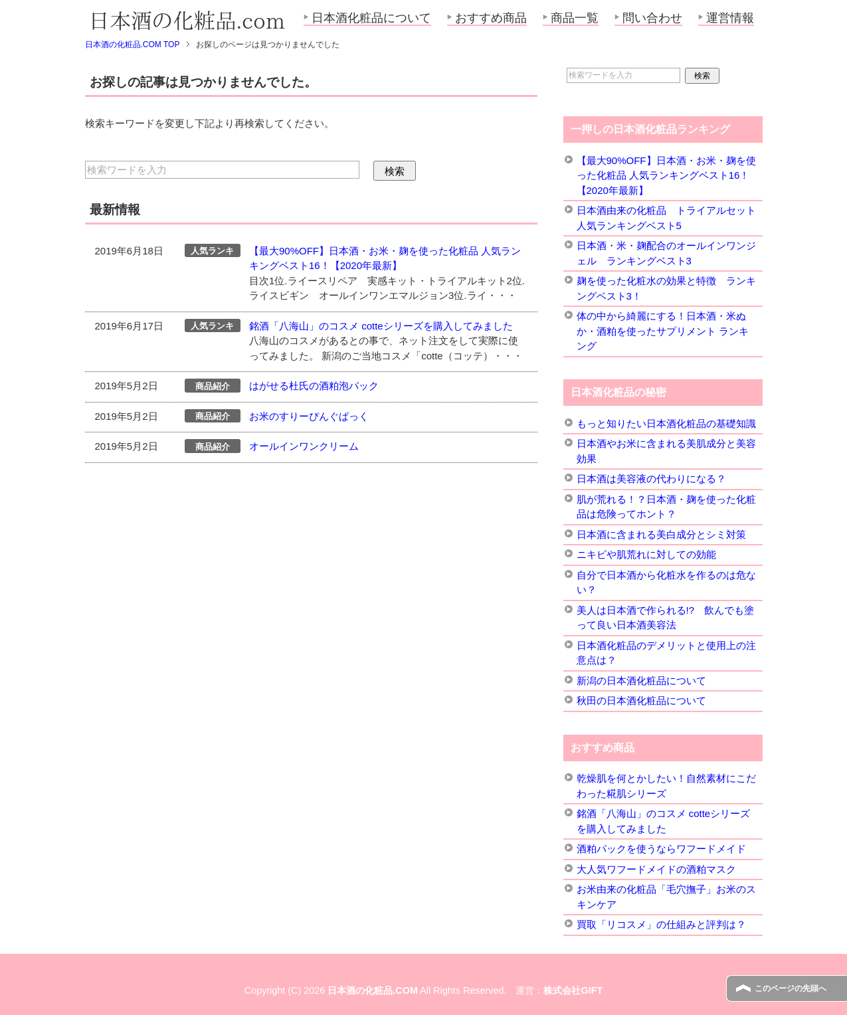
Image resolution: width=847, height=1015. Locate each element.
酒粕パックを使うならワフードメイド (661, 848)
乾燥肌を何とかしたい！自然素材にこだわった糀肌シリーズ (666, 786)
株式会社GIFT (573, 990)
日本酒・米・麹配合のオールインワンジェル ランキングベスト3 (666, 253)
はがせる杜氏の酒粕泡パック (314, 385)
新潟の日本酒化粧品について (641, 680)
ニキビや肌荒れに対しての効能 (646, 554)
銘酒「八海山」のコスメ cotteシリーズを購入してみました (381, 325)
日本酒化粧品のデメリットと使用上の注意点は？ (666, 653)
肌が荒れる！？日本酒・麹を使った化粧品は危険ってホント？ (666, 507)
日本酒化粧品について (371, 18)
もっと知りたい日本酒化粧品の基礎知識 (666, 423)
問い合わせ (652, 18)
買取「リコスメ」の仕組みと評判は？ (661, 924)
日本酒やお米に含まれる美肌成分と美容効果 (666, 451)
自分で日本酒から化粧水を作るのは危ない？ (666, 582)
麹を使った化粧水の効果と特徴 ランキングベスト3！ (666, 288)
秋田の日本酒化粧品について (641, 700)
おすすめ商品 (491, 18)
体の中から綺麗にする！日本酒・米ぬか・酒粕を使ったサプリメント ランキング (663, 330)
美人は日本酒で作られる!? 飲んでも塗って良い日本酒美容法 (666, 617)
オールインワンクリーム (304, 446)
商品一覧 (575, 18)
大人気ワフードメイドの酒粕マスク (656, 869)
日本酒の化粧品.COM (373, 990)
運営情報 (730, 18)
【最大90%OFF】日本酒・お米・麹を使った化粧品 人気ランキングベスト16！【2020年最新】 (666, 175)
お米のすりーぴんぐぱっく (309, 416)
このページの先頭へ (790, 988)
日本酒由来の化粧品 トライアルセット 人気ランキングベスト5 (666, 218)
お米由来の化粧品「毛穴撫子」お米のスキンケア (666, 896)
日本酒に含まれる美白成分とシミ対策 (661, 534)
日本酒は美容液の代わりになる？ (651, 478)
